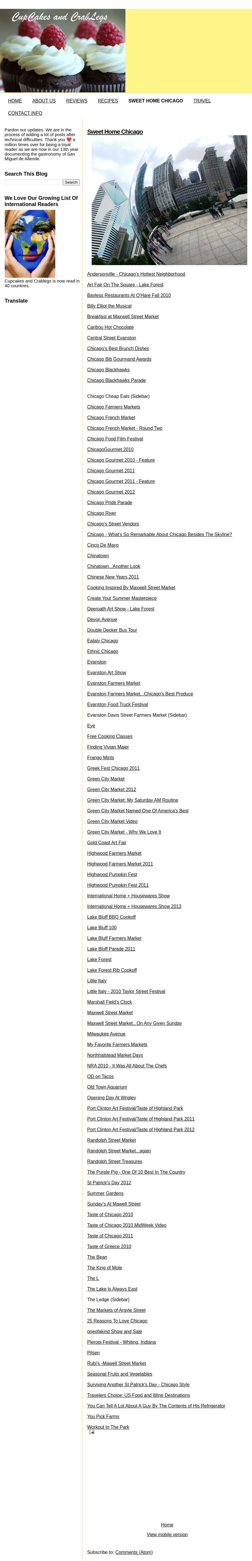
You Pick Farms (103, 1416)
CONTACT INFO (25, 113)
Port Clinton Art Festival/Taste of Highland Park (135, 1108)
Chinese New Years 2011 (113, 576)
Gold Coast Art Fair (107, 842)
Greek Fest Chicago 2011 (113, 768)
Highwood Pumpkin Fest (112, 874)
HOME (15, 100)
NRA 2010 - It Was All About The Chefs (127, 1065)
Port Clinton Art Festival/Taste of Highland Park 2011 (141, 1118)
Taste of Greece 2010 (109, 1246)
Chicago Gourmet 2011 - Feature (121, 481)
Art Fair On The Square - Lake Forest (125, 284)
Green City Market (106, 778)
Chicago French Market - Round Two (125, 428)
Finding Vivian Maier (108, 747)
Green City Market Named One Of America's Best (138, 810)
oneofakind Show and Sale (114, 1331)
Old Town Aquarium (107, 1087)
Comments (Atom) (134, 1552)
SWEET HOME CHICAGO (155, 100)
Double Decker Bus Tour (112, 630)
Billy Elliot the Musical (109, 305)
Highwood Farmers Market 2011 (120, 863)
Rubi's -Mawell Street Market (116, 1363)
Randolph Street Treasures (114, 1161)
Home (167, 1524)
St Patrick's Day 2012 (109, 1182)
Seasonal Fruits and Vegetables (119, 1374)
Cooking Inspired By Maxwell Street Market (131, 587)
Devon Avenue (102, 619)
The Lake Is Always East (112, 1288)
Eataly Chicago (102, 640)
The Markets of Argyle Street (116, 1310)
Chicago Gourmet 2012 (111, 491)
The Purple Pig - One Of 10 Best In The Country (136, 1172)
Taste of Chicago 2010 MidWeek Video (127, 1225)
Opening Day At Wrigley (111, 1097)
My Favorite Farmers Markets (117, 1044)
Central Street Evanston (111, 337)
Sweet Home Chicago (115, 131)
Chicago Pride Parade (110, 502)
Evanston (96, 661)
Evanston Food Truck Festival (117, 704)
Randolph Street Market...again (119, 1150)
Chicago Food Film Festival (115, 438)
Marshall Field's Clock (109, 1002)
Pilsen (93, 1352)
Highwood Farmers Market (114, 853)
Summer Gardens (105, 1193)
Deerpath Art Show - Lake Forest (120, 608)
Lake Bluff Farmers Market (114, 938)
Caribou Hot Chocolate (110, 327)
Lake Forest (99, 959)
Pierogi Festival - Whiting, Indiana (121, 1342)
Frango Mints (100, 757)
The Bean (97, 1257)
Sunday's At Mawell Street (114, 1203)
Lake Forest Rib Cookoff (112, 970)
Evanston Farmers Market (113, 683)
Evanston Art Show (106, 672)
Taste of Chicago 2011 (110, 1235)
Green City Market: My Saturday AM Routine (132, 800)
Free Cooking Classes (110, 736)
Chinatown (98, 555)
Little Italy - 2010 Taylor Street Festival (126, 991)
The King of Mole (104, 1267)
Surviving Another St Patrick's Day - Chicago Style (138, 1384)
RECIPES (108, 100)
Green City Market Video (112, 821)
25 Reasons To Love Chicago (117, 1320)
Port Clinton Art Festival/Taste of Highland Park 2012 (141, 1129)
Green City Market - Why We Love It (124, 832)
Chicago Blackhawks (108, 369)
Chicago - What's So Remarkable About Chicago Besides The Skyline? (159, 534)
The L (93, 1278)
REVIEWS (77, 100)
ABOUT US (44, 100)
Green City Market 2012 (111, 789)
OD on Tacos (100, 1076)
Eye (91, 725)
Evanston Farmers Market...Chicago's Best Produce (140, 693)
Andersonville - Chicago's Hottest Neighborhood (136, 274)
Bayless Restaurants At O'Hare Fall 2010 (129, 295)
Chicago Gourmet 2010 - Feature (121, 460)
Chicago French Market (111, 417)
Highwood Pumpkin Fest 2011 (118, 885)
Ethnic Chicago (102, 651)
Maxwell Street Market (110, 1012)
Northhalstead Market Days (115, 1055)
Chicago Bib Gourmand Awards (119, 359)
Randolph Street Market (111, 1140)
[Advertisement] (131, 1480)
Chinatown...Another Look (113, 566)
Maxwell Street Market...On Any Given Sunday (134, 1023)
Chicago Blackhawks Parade (116, 380)
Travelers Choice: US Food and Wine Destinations (138, 1395)
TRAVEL (202, 100)
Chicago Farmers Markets (113, 406)
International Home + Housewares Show (128, 895)
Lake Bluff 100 (102, 927)
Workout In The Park (108, 1427)
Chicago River (101, 513)
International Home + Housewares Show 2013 (134, 906)
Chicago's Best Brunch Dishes (118, 348)
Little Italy (97, 980)
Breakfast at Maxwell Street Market (123, 316)
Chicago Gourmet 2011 (111, 470)
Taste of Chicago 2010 (110, 1214)
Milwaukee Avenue (106, 1033)
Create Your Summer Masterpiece (122, 598)
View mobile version (167, 1534)
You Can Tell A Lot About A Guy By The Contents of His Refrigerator (156, 1405)
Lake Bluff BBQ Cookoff (111, 917)
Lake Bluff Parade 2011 (111, 948)
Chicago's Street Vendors (113, 523)
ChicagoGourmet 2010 (110, 449)
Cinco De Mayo (103, 545)
